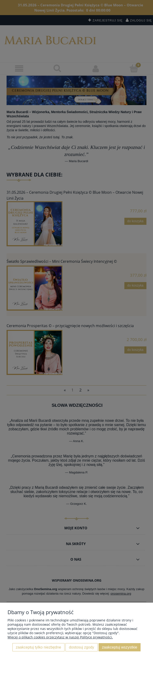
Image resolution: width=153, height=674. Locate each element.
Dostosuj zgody (81, 647)
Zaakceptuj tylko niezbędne (38, 647)
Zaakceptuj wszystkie (119, 647)
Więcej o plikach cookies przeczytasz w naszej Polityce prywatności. (60, 637)
